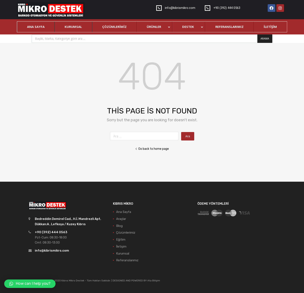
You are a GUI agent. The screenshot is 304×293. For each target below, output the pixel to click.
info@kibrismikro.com (52, 250)
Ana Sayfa (123, 212)
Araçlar (121, 219)
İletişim (121, 246)
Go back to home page (152, 148)
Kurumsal (122, 253)
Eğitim (120, 239)
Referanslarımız (127, 260)
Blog (119, 226)
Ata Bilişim (153, 280)
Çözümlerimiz (125, 232)
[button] (30, 283)
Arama (265, 38)
